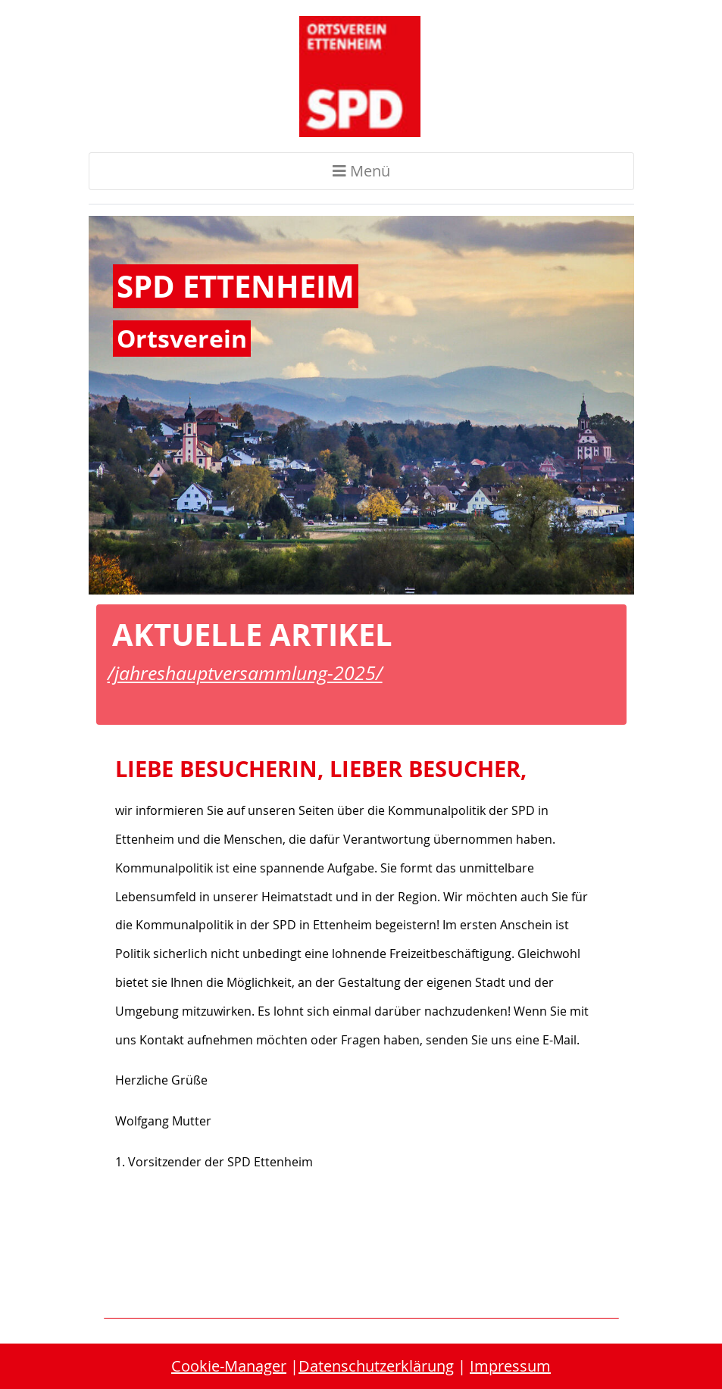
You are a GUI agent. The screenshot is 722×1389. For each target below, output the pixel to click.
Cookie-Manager (228, 1366)
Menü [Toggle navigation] (361, 171)
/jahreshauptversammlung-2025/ (245, 672)
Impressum (510, 1366)
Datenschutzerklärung (376, 1366)
